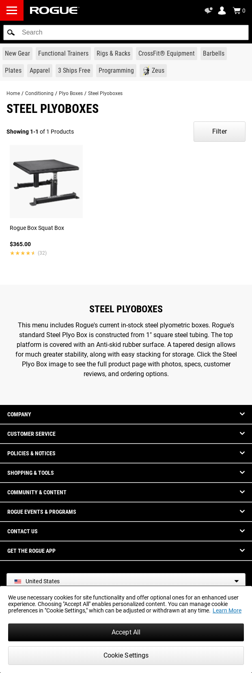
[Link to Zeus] (153, 70)
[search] (126, 32)
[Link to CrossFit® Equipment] (166, 53)
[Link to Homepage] (55, 10)
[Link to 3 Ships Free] (74, 70)
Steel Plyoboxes (105, 93)
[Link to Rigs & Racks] (113, 53)
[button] (11, 32)
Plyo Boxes (71, 93)
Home (13, 93)
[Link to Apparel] (39, 70)
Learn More (227, 610)
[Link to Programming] (116, 70)
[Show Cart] (239, 10)
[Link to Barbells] (213, 53)
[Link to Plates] (13, 70)
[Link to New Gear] (17, 53)
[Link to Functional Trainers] (63, 53)
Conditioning (39, 93)
